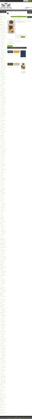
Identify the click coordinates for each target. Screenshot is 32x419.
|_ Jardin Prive (2, 161)
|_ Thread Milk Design (2, 366)
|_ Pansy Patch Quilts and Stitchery (3, 247)
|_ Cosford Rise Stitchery (3, 83)
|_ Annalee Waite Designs (3, 35)
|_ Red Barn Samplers (2, 272)
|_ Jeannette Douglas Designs (2, 166)
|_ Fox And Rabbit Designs (2, 129)
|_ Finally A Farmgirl (2, 123)
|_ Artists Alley (2, 45)
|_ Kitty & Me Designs (2, 178)
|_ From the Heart (2, 132)
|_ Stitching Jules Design (3, 324)
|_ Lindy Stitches (2, 187)
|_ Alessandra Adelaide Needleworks (3, 29)
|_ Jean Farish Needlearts (3, 164)
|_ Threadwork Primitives (3, 367)
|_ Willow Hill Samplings (3, 382)
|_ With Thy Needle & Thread (2, 384)
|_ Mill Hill (1, 213)
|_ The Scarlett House (2, 360)
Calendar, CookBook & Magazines (2, 24)
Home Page (14, 10)
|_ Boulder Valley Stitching (3, 66)
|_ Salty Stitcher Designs (3, 289)
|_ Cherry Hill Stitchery (3, 79)
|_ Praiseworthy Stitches (3, 259)
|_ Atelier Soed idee (2, 46)
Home (7, 11)
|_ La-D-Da (1, 181)
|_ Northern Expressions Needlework (3, 239)
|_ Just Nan (1, 174)
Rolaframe (1, 410)
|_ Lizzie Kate (2, 195)
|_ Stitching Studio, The (3, 325)
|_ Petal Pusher (2, 249)
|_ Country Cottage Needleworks (2, 91)
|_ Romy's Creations (2, 280)
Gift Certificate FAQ (29, 21)
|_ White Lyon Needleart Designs (3, 378)
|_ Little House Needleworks (2, 191)
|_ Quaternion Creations (3, 266)
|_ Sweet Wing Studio (2, 333)
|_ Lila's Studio (2, 186)
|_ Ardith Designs (2, 39)
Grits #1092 (16, 67)
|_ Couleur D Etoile (2, 88)
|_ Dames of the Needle (3, 102)
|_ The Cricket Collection (3, 345)
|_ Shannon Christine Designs (2, 312)
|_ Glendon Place (2, 137)
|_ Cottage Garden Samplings (2, 85)
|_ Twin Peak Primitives (3, 370)
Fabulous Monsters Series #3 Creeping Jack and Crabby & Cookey (23, 72)
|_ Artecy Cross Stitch (2, 42)
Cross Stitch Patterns (11, 11)
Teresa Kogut (15, 11)
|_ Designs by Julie (2, 105)
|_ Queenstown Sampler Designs (3, 268)
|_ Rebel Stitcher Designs (3, 271)
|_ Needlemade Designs (3, 231)
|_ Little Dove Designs (2, 189)
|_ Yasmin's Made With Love (3, 387)
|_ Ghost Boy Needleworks (1, 135)
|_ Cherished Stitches (2, 76)
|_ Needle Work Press (2, 230)
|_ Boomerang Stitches (3, 63)
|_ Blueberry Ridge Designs (2, 62)
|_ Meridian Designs (2, 210)
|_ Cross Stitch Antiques (3, 98)
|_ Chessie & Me (2, 80)
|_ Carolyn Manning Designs (2, 71)
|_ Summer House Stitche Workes (3, 331)
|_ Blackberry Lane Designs (2, 58)
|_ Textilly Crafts (2, 336)
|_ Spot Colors (2, 318)
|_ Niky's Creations (2, 234)
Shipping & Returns (29, 18)
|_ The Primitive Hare (2, 355)
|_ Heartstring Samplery (3, 148)
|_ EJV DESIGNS (2, 108)
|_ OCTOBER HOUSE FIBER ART (2, 244)
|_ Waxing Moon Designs (3, 376)
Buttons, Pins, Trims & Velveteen (2, 22)
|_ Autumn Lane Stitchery (3, 49)
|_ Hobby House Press (3, 151)
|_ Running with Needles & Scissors (3, 288)
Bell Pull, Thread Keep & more (3, 18)
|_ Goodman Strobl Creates (2, 139)
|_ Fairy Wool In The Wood (2, 115)
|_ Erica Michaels (2, 111)
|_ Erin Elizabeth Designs (3, 112)
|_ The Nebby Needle (2, 351)
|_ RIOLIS (1, 277)
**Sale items (1, 13)
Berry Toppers (1, 20)
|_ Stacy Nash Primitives (3, 321)
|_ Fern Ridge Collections (3, 120)
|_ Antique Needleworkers (3, 38)
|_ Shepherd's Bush (2, 314)
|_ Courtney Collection (2, 93)
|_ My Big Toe (2, 224)
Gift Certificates (2, 413)
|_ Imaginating (2, 154)
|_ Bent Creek (2, 55)
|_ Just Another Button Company (2, 172)
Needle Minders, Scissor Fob (3, 407)
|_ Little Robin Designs (3, 192)
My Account (20, 10)
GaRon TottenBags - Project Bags (2, 401)
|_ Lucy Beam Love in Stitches (2, 200)
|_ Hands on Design (2, 142)
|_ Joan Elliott (2, 170)
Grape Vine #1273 (10, 67)
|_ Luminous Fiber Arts (3, 203)
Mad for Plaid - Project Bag (3, 404)
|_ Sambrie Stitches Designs (2, 293)
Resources (17, 10)
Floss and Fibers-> (2, 391)
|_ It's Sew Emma (2, 158)
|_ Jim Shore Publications (3, 169)
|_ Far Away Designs (2, 117)
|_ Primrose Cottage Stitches (2, 261)
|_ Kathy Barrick (2, 175)
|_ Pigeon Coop (2, 252)
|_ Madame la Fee (2, 207)
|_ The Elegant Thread (2, 348)
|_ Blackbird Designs (2, 60)
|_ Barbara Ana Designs (3, 52)
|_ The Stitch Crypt (2, 363)
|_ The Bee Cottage (2, 339)
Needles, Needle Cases (3, 409)
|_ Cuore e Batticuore (2, 101)
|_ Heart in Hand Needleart (2, 147)
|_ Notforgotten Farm (2, 242)
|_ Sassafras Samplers (3, 299)
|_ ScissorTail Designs (2, 304)
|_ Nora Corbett (2, 237)
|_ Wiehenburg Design (2, 379)
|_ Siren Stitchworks (2, 317)
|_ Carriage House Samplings (2, 73)
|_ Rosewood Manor (2, 283)
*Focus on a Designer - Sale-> (2, 16)
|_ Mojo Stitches (2, 219)
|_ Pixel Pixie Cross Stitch (3, 256)
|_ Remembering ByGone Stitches (3, 276)
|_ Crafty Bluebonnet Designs (2, 95)
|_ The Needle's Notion (3, 352)
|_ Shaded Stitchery (2, 309)
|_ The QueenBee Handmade (2, 358)
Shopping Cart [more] (29, 12)
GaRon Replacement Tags (3, 397)
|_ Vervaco (1, 373)
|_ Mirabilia (1, 214)
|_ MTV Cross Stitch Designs (2, 222)
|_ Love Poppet (2, 198)
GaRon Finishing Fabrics (3, 394)
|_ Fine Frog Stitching (2, 124)
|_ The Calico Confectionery (1, 343)
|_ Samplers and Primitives (2, 295)
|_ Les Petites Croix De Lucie (3, 184)
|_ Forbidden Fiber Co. (3, 127)
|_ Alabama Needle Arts (3, 27)
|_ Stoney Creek (2, 328)
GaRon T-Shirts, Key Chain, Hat (2, 399)
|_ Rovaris (1, 286)
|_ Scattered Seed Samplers (2, 302)
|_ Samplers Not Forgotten (3, 296)
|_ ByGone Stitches (2, 69)
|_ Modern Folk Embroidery (2, 218)
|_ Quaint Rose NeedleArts (2, 264)
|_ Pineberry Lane (2, 253)
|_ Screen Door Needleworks (2, 306)
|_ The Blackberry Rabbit (3, 340)
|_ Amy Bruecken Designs (3, 32)
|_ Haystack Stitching (2, 145)
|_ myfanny (1, 227)
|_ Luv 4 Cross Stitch (2, 204)
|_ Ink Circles (1, 157)
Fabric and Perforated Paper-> (2, 390)
